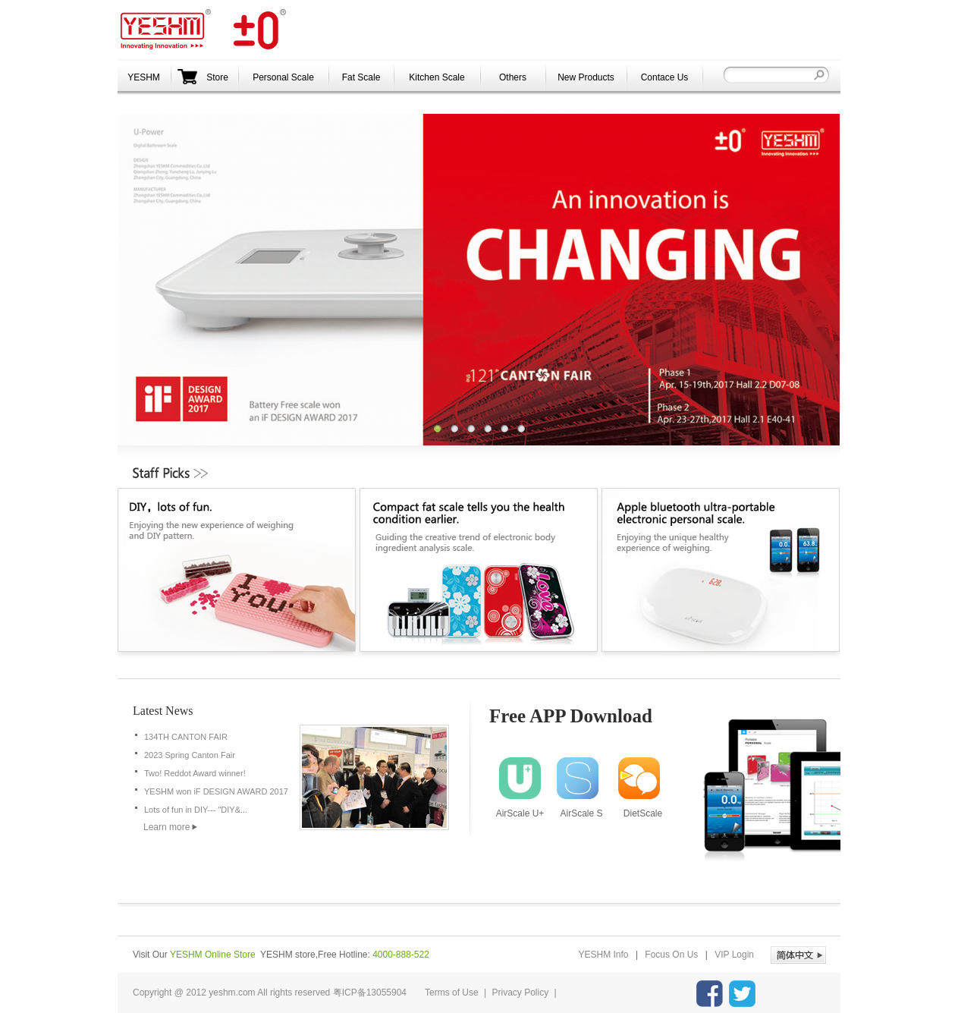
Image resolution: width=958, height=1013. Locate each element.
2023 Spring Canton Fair (189, 755)
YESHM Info (604, 954)
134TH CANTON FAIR (186, 736)
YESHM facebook (709, 993)
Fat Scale (361, 77)
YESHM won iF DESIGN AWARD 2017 (216, 791)
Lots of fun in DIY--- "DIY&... (195, 809)
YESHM (204, 29)
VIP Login (734, 954)
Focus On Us (671, 954)
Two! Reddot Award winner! (195, 773)
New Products (586, 77)
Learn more (166, 827)
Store (202, 76)
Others (512, 77)
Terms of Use (452, 992)
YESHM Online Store (213, 954)
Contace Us (665, 77)
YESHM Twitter (742, 993)
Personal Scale (283, 77)
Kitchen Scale (436, 77)
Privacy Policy (520, 992)
